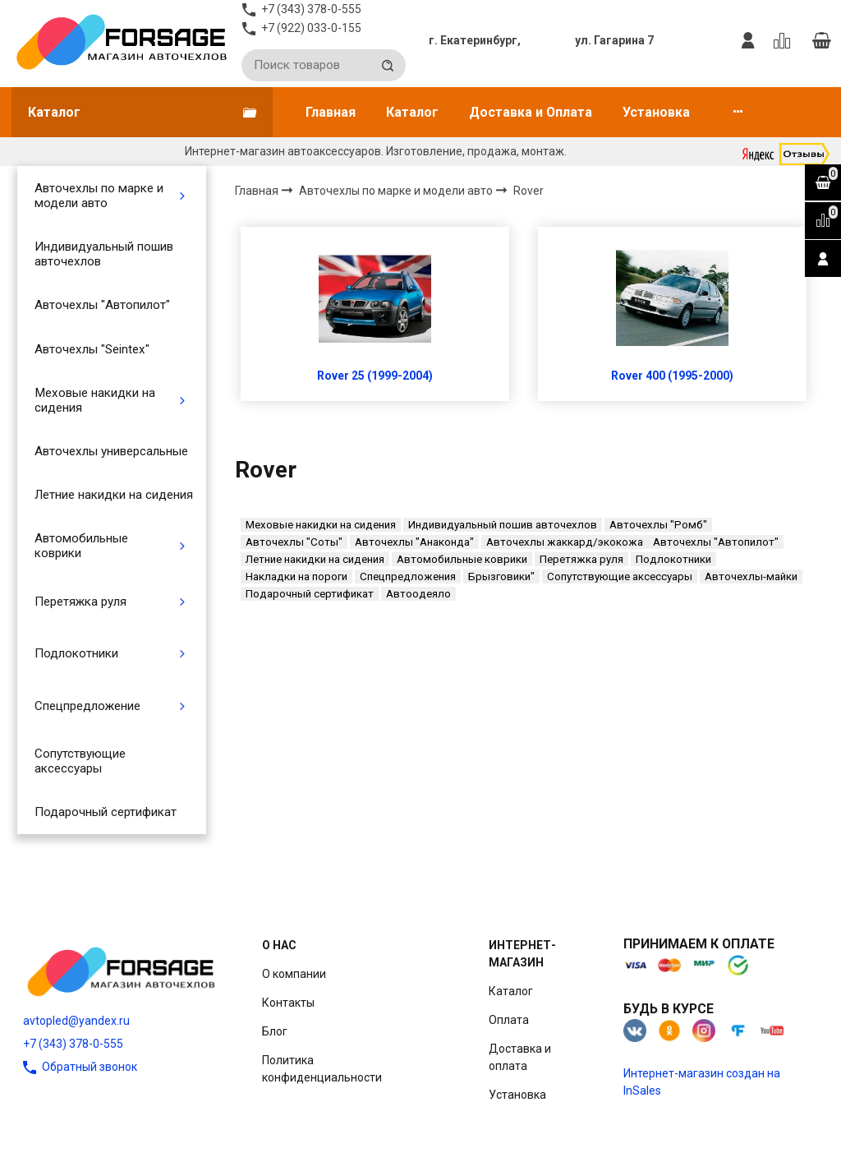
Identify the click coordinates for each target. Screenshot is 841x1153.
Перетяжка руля (80, 601)
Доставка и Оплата (530, 112)
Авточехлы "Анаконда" (414, 542)
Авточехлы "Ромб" (658, 525)
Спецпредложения (408, 576)
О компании (294, 973)
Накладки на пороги (296, 576)
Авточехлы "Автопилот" (102, 304)
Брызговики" (501, 576)
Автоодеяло (418, 594)
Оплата (509, 1019)
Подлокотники (76, 653)
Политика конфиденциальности (322, 1069)
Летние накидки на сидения (113, 494)
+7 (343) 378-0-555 (73, 1043)
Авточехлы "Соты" (294, 542)
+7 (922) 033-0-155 (311, 28)
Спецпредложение (87, 706)
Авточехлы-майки (751, 576)
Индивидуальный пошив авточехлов (103, 254)
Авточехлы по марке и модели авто (98, 195)
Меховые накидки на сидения (94, 400)
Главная (331, 112)
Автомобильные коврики (81, 545)
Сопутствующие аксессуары (80, 761)
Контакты (288, 1002)
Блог (274, 1031)
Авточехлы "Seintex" (91, 349)
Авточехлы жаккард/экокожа (564, 542)
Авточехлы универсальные (111, 451)
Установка (656, 112)
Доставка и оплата (520, 1057)
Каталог (412, 112)
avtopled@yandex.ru (76, 1020)
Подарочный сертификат (105, 812)
